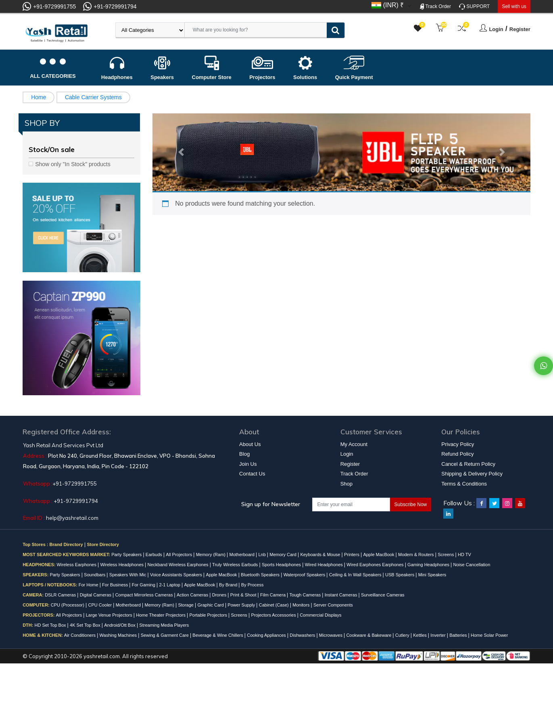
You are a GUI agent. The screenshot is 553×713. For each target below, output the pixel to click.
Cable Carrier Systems (93, 97)
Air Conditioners (80, 635)
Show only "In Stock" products (73, 164)
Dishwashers (303, 635)
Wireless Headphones (122, 564)
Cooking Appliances (267, 635)
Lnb (262, 554)
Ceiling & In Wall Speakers (356, 574)
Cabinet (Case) (274, 605)
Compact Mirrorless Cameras (144, 594)
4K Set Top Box (86, 625)
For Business (115, 584)
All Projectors (179, 554)
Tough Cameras (306, 594)
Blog (244, 454)
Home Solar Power (489, 635)
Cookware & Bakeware (369, 635)
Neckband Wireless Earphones (179, 564)
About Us (250, 444)
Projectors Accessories (274, 615)
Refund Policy (457, 454)
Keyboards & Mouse (320, 554)
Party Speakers (127, 554)
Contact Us (252, 474)
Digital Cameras (96, 594)
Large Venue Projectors (110, 615)
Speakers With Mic (128, 574)
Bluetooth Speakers (261, 574)
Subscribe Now (410, 504)
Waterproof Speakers (305, 574)
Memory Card (283, 554)
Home (38, 97)
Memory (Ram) (211, 554)
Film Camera (273, 594)
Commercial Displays (320, 615)
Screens (446, 554)
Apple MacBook (379, 554)
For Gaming (144, 584)
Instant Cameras (342, 594)
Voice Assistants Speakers (176, 574)
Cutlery (403, 635)
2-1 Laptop (170, 584)
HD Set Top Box (50, 625)
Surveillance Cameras (383, 594)
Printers (352, 554)
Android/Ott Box (120, 625)
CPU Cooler (100, 605)
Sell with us (514, 6)
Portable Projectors (208, 615)
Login (496, 29)
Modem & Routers (416, 554)
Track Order (435, 7)
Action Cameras (193, 594)
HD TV (464, 554)
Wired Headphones (324, 564)
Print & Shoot (244, 594)
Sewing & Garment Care (165, 635)
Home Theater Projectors (161, 615)
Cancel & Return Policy (468, 464)
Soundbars (95, 574)
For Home (89, 584)
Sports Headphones (282, 564)
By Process (252, 584)
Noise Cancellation (471, 564)
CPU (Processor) (68, 605)
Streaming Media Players (164, 625)
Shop (346, 484)
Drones (220, 594)
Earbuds (154, 554)
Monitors (301, 605)
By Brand (228, 584)
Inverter (438, 635)
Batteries (458, 635)
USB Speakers (400, 574)
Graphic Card (211, 605)
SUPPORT (474, 7)
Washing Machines (119, 635)
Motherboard (243, 554)
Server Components (333, 605)
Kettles (420, 635)
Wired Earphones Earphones (375, 564)
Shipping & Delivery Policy (472, 474)
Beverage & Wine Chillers (218, 635)
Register (519, 29)
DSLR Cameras (61, 594)
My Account (353, 444)
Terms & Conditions (464, 484)
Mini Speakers (432, 574)
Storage (186, 605)
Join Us (248, 464)
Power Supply (241, 605)
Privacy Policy (457, 444)
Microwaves (331, 635)
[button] (180, 152)
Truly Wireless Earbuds (235, 564)
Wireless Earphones (77, 564)
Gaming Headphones (429, 564)
